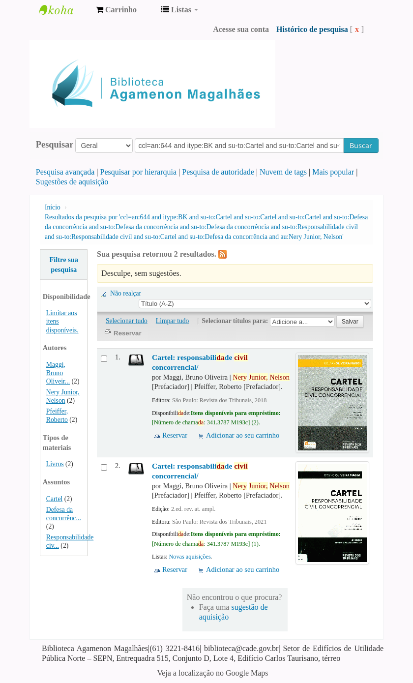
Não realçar (125, 293)
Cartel (54, 499)
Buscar (361, 145)
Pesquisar (55, 144)
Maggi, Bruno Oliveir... (58, 373)
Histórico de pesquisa (312, 29)
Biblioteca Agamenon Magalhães (63, 10)
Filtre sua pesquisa (63, 264)
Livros (55, 464)
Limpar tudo (172, 321)
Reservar (174, 435)
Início (52, 207)
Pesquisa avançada (65, 172)
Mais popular (333, 172)
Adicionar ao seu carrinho (242, 435)
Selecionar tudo (127, 321)
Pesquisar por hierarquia (138, 172)
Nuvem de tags (283, 172)
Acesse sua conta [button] (241, 29)
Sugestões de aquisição (72, 182)
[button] (116, 10)
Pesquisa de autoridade (218, 172)
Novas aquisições (190, 556)
